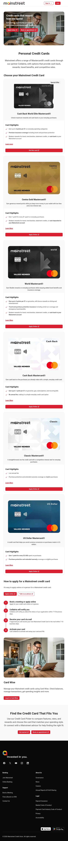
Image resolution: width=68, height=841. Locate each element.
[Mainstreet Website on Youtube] (16, 763)
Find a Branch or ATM (10, 797)
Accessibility (40, 818)
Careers (38, 786)
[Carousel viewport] (34, 28)
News (37, 782)
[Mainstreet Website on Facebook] (4, 763)
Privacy (38, 813)
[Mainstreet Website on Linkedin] (27, 763)
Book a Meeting (8, 793)
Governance (40, 778)
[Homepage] (14, 3)
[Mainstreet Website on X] (10, 763)
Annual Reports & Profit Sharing (46, 790)
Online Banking (7, 782)
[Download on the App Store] (46, 829)
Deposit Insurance (42, 801)
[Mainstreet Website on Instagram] (22, 763)
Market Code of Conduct (44, 805)
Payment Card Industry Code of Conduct (49, 809)
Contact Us (6, 801)
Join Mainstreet (8, 778)
